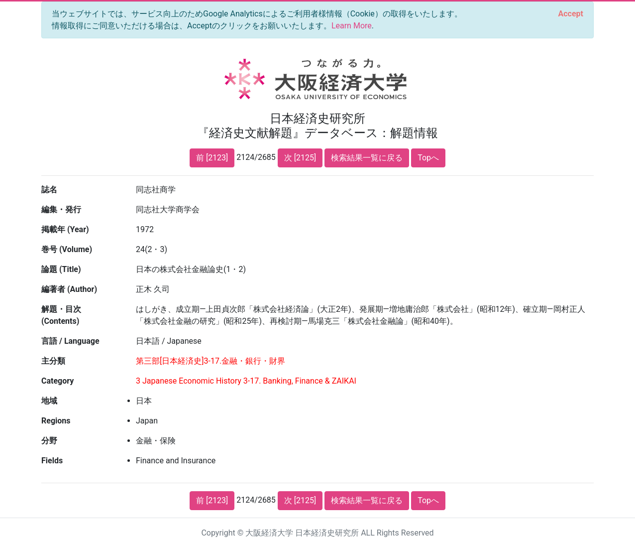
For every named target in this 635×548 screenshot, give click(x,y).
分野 (49, 440)
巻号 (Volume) (66, 249)
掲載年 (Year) (65, 229)
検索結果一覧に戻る (367, 157)
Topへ (428, 157)
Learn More (351, 25)
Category (57, 381)
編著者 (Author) (69, 289)
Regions (55, 420)
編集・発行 (61, 209)
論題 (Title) (61, 269)
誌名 (49, 189)
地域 (49, 401)
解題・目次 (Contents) (61, 315)
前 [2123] (212, 157)
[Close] (570, 14)
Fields (52, 460)
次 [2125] (300, 157)
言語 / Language (70, 341)
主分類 (53, 361)
